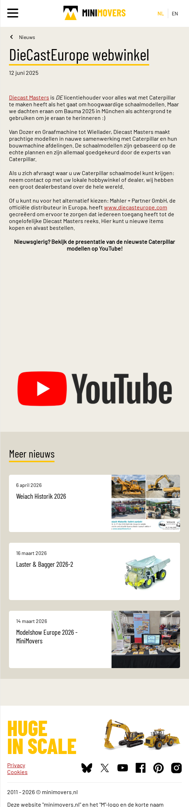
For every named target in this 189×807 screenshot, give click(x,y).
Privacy (16, 765)
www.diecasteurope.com (135, 207)
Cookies (17, 771)
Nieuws (27, 37)
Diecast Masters (29, 97)
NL (160, 13)
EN (175, 13)
